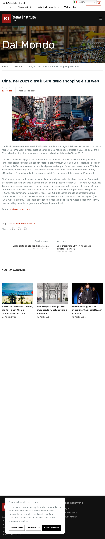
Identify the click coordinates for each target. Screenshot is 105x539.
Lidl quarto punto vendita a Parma (31, 246)
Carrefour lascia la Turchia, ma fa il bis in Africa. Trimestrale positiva (17, 310)
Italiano (79, 2)
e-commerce (19, 223)
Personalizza (17, 528)
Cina (9, 223)
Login (10, 7)
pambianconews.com (20, 209)
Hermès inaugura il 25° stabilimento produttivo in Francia (87, 310)
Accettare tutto (51, 528)
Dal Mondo (7, 91)
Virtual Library (71, 7)
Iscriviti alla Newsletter (48, 7)
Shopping (31, 223)
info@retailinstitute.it (16, 3)
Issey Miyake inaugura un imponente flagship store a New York (52, 310)
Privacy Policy (70, 516)
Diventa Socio (25, 7)
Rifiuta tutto (33, 528)
